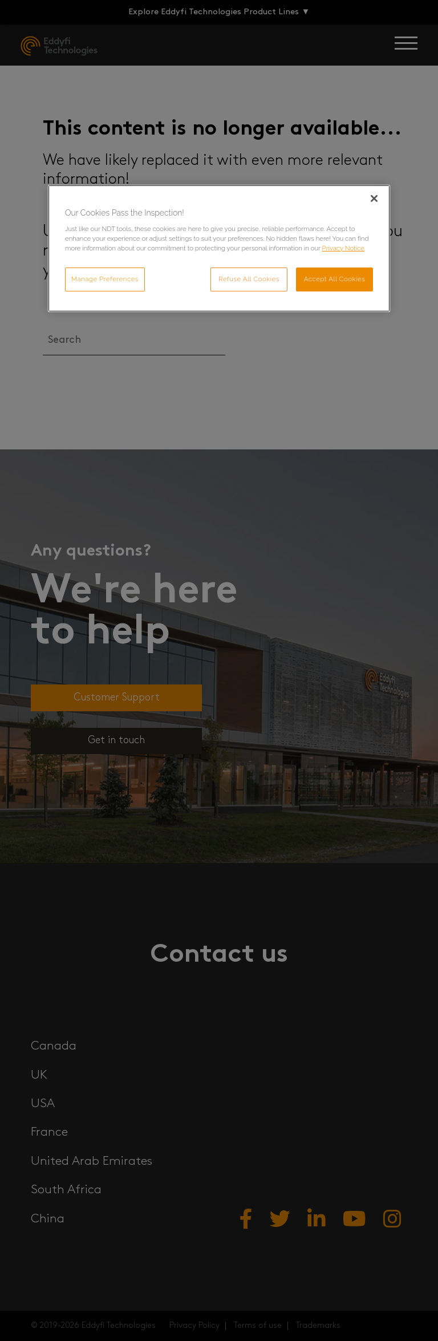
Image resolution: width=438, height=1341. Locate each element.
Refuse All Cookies (248, 279)
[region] (219, 249)
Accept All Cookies (335, 279)
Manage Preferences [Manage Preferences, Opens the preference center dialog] (105, 279)
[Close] (374, 198)
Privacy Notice (343, 248)
